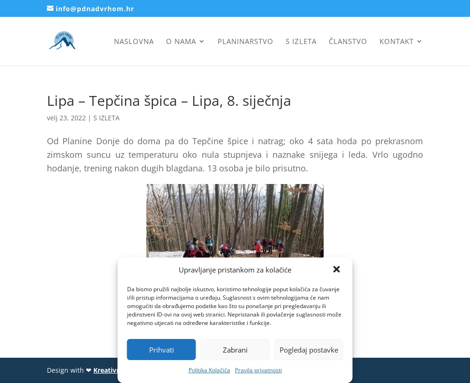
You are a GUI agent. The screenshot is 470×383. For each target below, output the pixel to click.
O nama (181, 42)
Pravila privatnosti (258, 370)
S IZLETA (106, 117)
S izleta (301, 42)
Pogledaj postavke (309, 349)
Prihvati (161, 349)
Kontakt (396, 42)
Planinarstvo (245, 42)
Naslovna (134, 42)
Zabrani (235, 349)
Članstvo (348, 42)
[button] (337, 270)
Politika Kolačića (209, 370)
